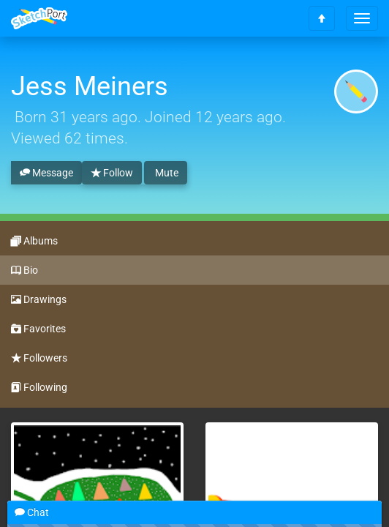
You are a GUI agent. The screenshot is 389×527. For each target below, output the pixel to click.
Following (39, 388)
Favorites (38, 329)
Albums (34, 241)
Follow (112, 173)
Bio (24, 270)
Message (46, 173)
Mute (165, 173)
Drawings (39, 300)
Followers (39, 358)
